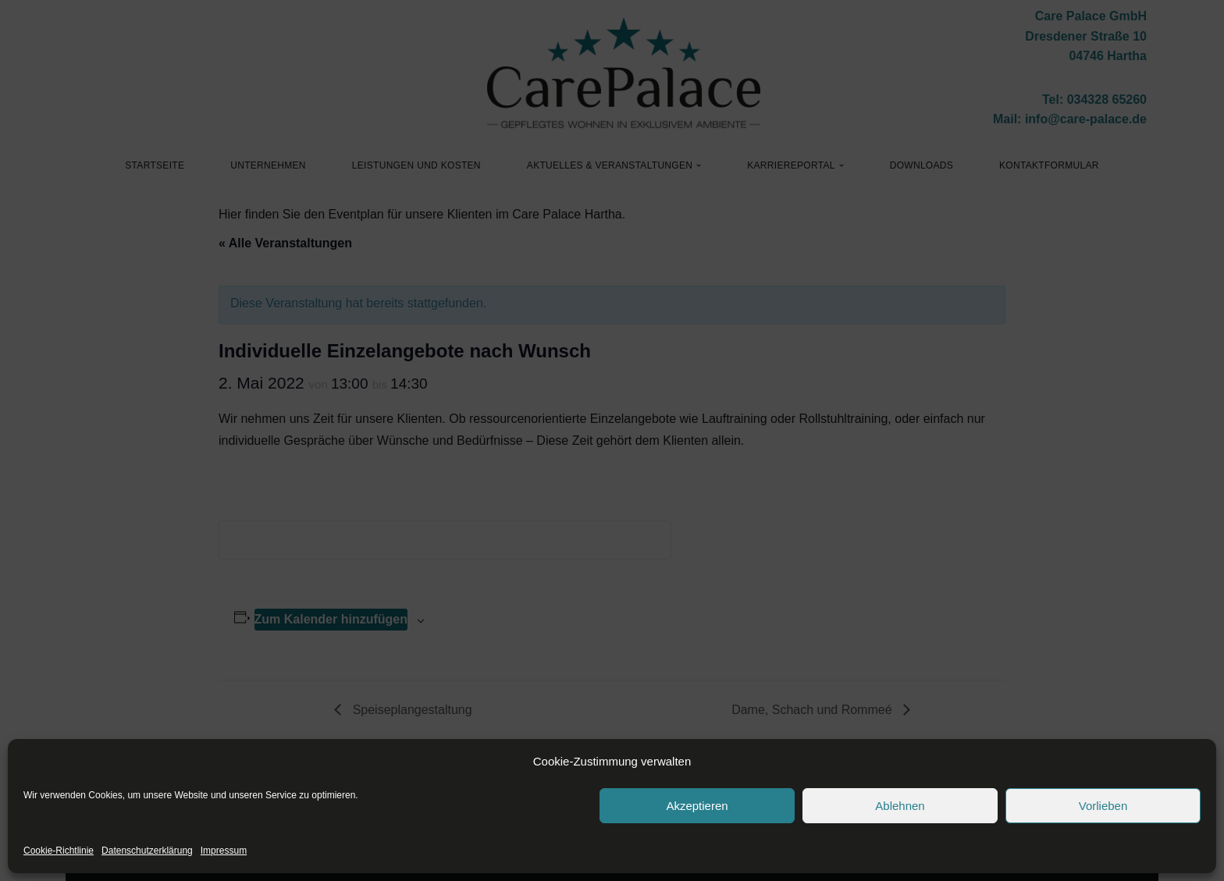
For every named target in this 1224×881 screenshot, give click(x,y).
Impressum (224, 850)
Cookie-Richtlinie (58, 850)
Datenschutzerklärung (147, 850)
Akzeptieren (697, 805)
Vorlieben (1103, 805)
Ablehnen (899, 805)
